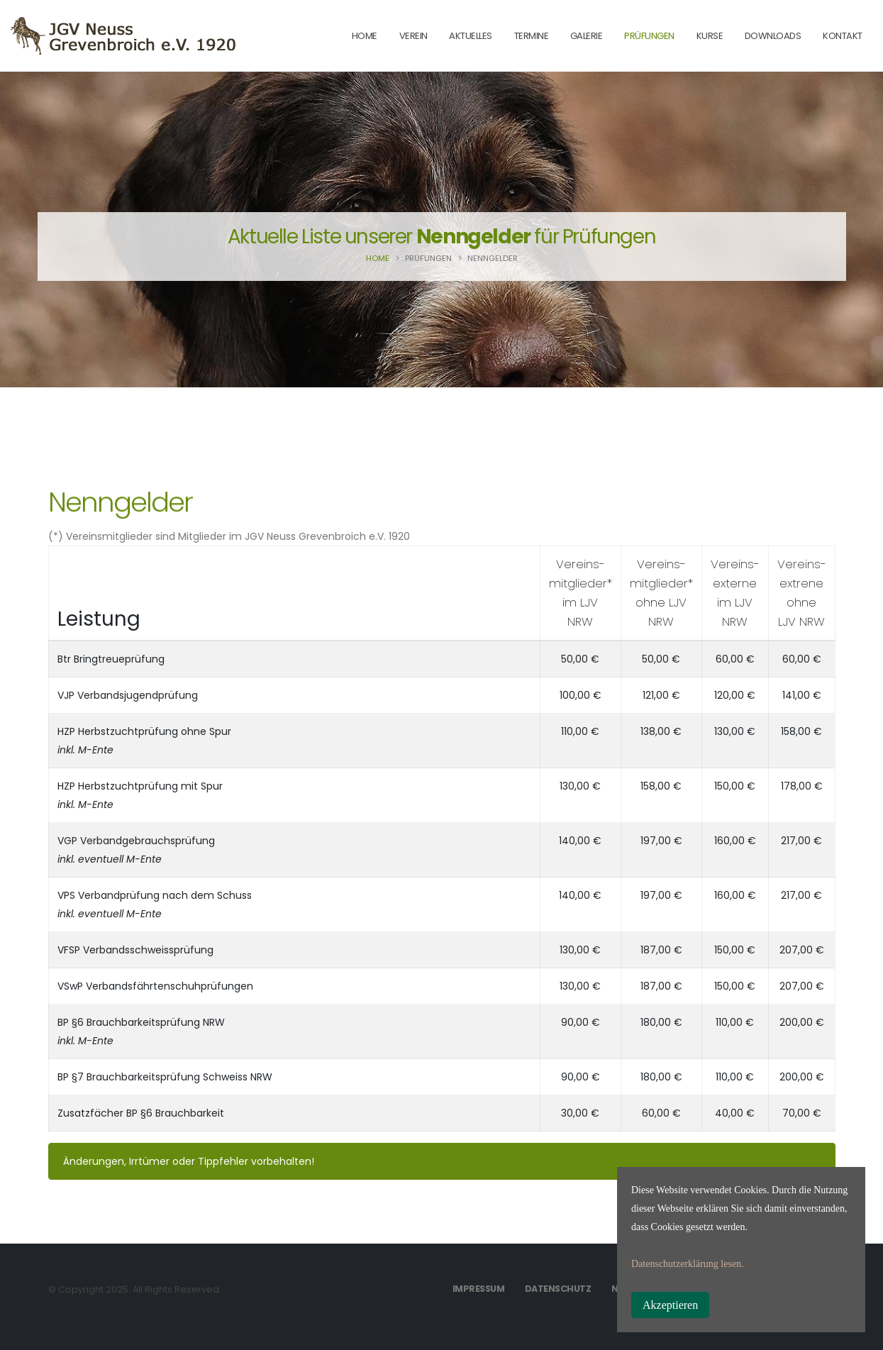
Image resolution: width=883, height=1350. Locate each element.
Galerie (586, 36)
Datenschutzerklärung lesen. (687, 1263)
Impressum (478, 1289)
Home (377, 258)
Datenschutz (558, 1289)
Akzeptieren (670, 1305)
